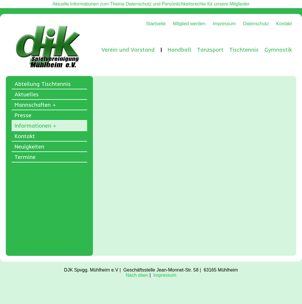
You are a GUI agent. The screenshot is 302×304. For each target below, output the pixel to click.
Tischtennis (244, 49)
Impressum (224, 23)
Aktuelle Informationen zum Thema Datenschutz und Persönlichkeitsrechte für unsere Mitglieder (150, 3)
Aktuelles (27, 94)
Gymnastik (278, 49)
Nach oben (137, 275)
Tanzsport (210, 49)
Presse (23, 115)
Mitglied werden (189, 23)
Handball (179, 49)
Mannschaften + (35, 104)
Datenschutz (256, 23)
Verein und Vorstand (128, 49)
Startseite (156, 23)
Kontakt (284, 23)
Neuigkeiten (29, 146)
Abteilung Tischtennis (43, 83)
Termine (25, 156)
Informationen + (35, 125)
